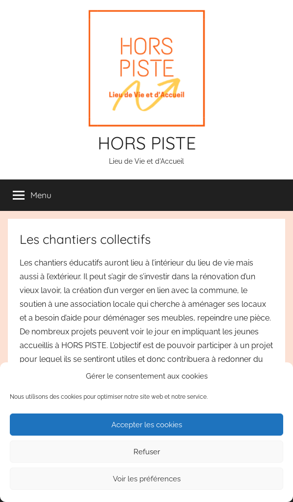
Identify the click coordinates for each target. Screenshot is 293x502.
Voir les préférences (147, 478)
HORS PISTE (147, 143)
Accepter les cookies (146, 424)
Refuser (146, 451)
